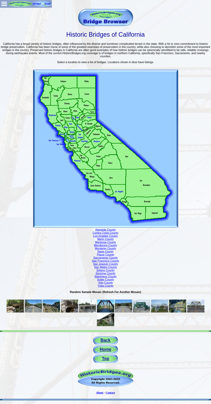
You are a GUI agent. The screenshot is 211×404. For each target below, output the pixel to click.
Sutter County (105, 279)
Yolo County (105, 282)
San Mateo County (105, 267)
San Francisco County (105, 260)
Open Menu (4, 4)
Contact (110, 392)
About (99, 392)
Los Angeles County (105, 236)
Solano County (105, 270)
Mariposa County (105, 242)
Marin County (105, 239)
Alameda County (105, 229)
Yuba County (106, 285)
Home (105, 349)
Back (105, 340)
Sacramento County (105, 257)
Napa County (105, 251)
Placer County (105, 254)
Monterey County (105, 248)
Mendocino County (105, 245)
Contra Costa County (105, 232)
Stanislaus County (105, 276)
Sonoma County (105, 273)
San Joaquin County (105, 264)
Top (105, 358)
